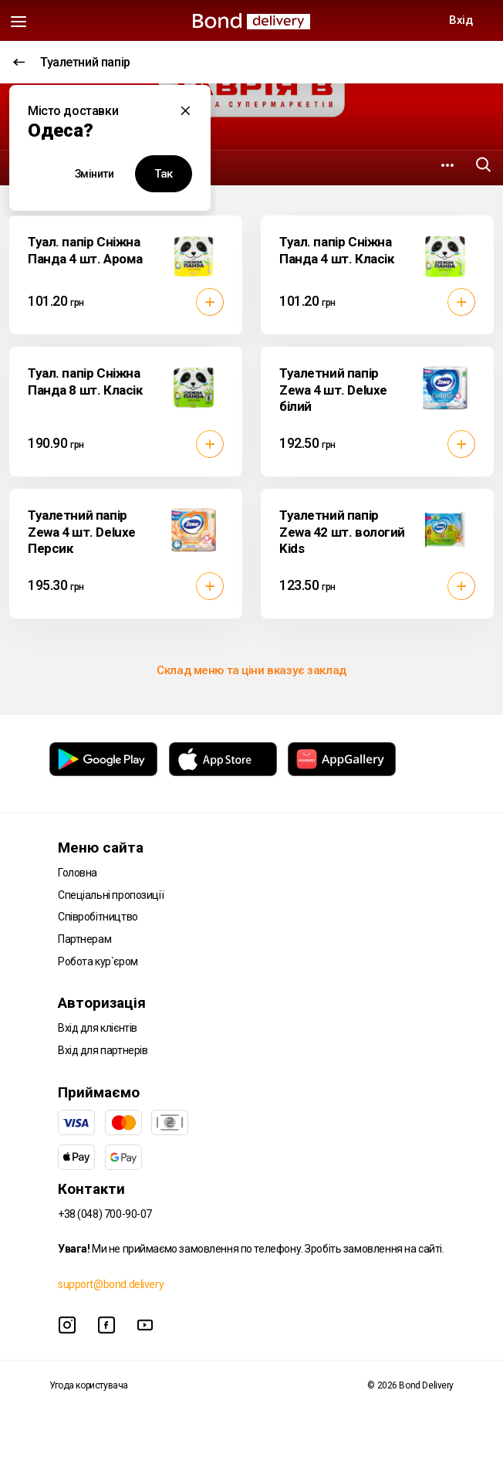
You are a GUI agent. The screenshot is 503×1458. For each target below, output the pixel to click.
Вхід (460, 20)
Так (163, 174)
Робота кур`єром (98, 961)
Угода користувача (88, 1385)
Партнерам (84, 939)
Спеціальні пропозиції (111, 895)
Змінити (94, 174)
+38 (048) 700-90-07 (105, 1214)
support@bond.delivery (111, 1284)
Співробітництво (98, 916)
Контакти (91, 1189)
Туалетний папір (71, 62)
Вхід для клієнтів (97, 1028)
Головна (77, 872)
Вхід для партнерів (102, 1050)
